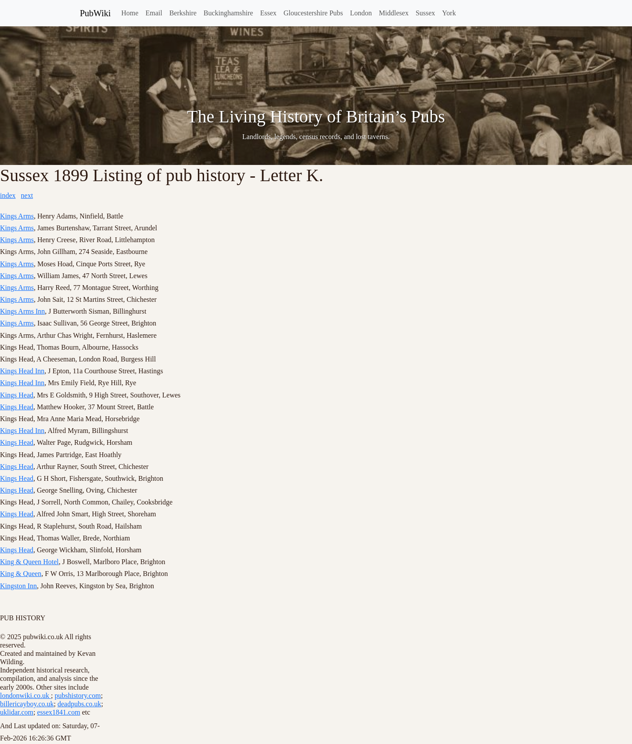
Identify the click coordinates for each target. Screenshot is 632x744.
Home (129, 13)
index (8, 195)
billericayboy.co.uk (27, 704)
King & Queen (20, 573)
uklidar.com (16, 712)
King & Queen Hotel (29, 561)
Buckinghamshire (228, 13)
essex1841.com (58, 712)
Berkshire (183, 13)
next (27, 195)
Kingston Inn (18, 586)
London (361, 13)
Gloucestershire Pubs (313, 13)
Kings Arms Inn (22, 311)
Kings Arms (17, 216)
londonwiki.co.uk (25, 695)
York (449, 13)
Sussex (425, 13)
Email (153, 13)
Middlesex (394, 13)
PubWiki (95, 13)
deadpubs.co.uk (79, 704)
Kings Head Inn (22, 371)
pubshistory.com (77, 695)
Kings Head (16, 395)
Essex (268, 13)
